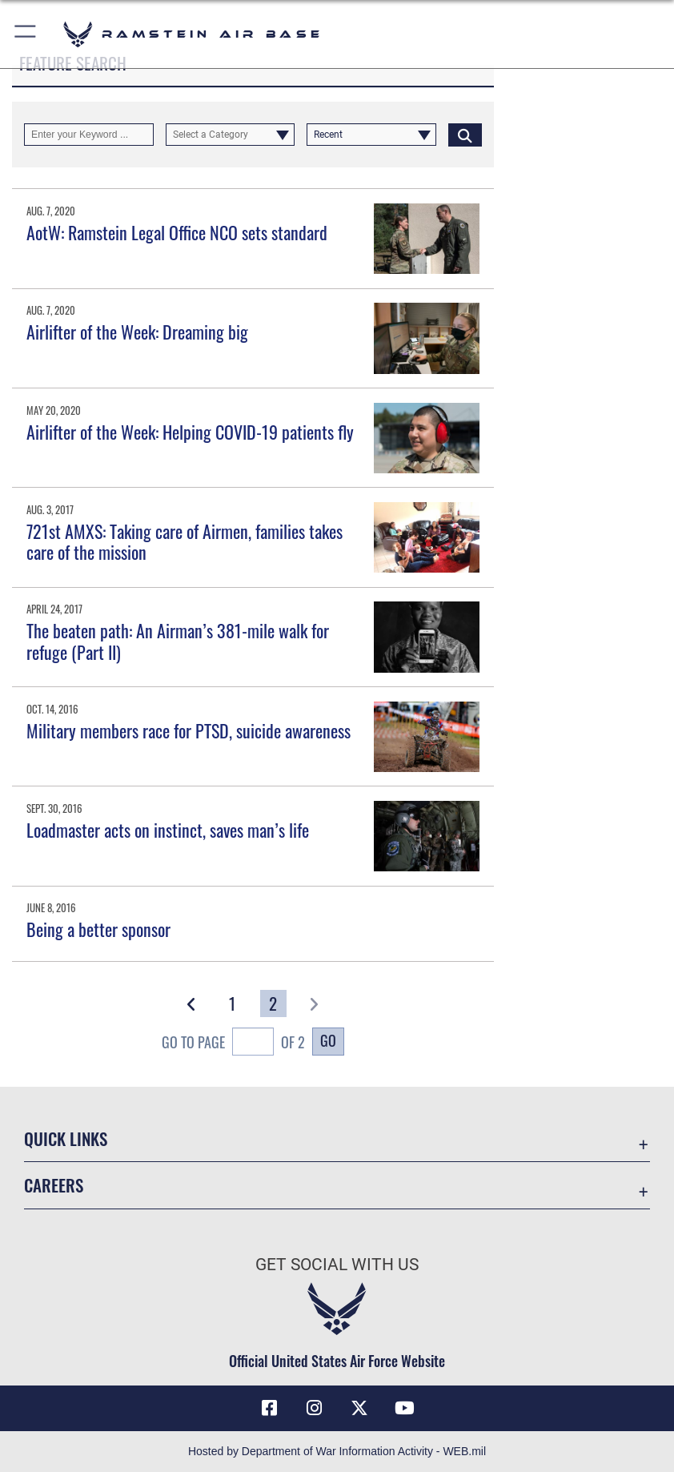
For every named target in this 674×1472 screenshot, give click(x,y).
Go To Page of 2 (234, 1044)
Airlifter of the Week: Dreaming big (137, 331)
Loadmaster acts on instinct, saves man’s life (167, 830)
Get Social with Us (337, 1264)
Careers (53, 1184)
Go (328, 1040)
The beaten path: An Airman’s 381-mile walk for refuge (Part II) (177, 640)
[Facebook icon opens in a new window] (270, 1408)
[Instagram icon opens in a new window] (315, 1408)
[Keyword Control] (89, 134)
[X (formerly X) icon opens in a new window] (359, 1408)
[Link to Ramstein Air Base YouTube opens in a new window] (404, 1408)
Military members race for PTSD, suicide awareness (188, 730)
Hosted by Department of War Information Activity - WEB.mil (337, 1451)
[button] (26, 34)
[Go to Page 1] (232, 1003)
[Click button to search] (465, 134)
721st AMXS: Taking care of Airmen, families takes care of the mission (184, 541)
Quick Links (65, 1138)
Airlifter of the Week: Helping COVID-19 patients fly (190, 431)
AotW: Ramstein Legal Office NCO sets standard (176, 232)
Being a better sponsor (98, 929)
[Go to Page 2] (273, 1003)
